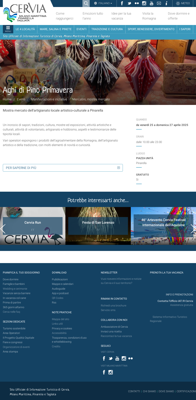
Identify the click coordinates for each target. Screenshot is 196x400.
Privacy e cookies (62, 328)
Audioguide (58, 288)
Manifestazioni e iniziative (49, 99)
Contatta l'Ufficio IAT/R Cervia (175, 301)
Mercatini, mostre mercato (91, 99)
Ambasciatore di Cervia (114, 326)
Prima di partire (12, 302)
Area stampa (10, 351)
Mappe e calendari (62, 284)
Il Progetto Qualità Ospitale (18, 337)
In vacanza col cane (14, 298)
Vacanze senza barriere (16, 293)
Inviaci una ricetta (111, 331)
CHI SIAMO (149, 391)
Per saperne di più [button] (21, 168)
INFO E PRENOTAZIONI (179, 294)
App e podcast (60, 293)
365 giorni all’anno (13, 307)
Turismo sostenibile (14, 328)
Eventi (21, 99)
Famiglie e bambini (14, 284)
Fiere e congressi (12, 342)
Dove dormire (10, 279)
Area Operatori (11, 333)
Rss (54, 302)
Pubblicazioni (60, 279)
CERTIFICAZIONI (186, 391)
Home (7, 99)
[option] (32, 226)
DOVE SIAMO (166, 391)
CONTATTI (134, 391)
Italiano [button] (105, 3)
